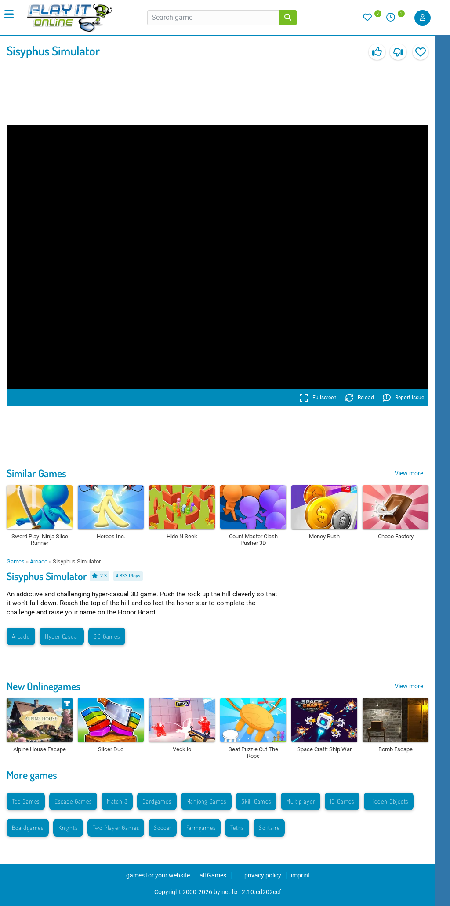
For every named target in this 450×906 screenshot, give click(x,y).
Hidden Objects (388, 801)
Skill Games (256, 801)
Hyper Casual (62, 636)
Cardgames (156, 801)
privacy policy (262, 875)
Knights (68, 827)
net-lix (229, 891)
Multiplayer (300, 801)
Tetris (237, 827)
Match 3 (117, 801)
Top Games (26, 801)
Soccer (162, 827)
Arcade (38, 561)
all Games (213, 875)
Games (16, 561)
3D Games (107, 636)
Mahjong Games (206, 801)
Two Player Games (116, 827)
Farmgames (200, 827)
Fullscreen (318, 397)
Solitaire (269, 827)
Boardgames (28, 827)
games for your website (158, 875)
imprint (300, 875)
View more (409, 473)
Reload (359, 398)
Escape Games (73, 801)
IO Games (342, 801)
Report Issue (403, 398)
